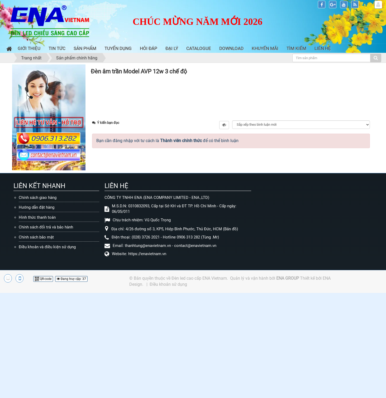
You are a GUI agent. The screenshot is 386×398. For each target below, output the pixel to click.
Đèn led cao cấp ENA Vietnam (199, 383)
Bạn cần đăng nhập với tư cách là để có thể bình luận (167, 258)
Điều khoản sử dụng (168, 389)
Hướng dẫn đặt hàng (36, 312)
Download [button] (231, 48)
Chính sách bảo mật (36, 342)
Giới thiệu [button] (29, 48)
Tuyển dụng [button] (118, 48)
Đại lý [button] (171, 48)
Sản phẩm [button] (85, 48)
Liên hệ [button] (322, 48)
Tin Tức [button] (57, 48)
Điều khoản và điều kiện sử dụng (47, 352)
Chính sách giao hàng (37, 302)
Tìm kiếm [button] (296, 48)
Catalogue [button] (198, 48)
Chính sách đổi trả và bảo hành (46, 332)
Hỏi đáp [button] (148, 48)
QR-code (43, 384)
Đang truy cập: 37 (71, 384)
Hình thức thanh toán (37, 322)
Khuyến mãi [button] (265, 48)
